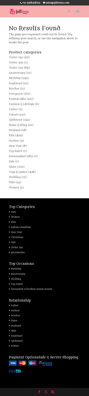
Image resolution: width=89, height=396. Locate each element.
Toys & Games (18, 172)
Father (13, 109)
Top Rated (15, 151)
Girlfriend (15, 119)
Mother (14, 140)
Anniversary (17, 73)
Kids (11, 135)
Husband (15, 130)
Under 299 (16, 67)
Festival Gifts (17, 99)
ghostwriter (18, 252)
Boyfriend (15, 83)
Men (13, 212)
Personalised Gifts (21, 156)
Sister (13, 166)
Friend (13, 114)
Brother (14, 88)
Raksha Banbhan (21, 227)
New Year (15, 146)
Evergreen (16, 93)
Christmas (17, 237)
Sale (11, 161)
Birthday (14, 78)
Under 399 (16, 57)
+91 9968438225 (31, 3)
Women (14, 187)
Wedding (15, 177)
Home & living (18, 125)
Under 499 (16, 62)
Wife (12, 182)
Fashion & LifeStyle (21, 104)
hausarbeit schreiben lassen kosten (31, 289)
